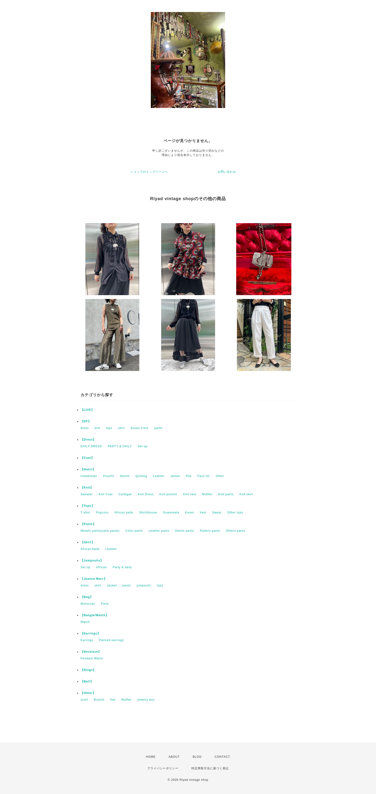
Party (105, 603)
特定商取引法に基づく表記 (210, 768)
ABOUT (174, 756)
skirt (121, 428)
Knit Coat (105, 494)
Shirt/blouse (148, 512)
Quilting (141, 476)
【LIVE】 (87, 410)
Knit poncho (168, 494)
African (101, 567)
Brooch (99, 699)
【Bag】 (87, 597)
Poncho (108, 476)
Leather (158, 476)
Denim (125, 476)
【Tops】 (87, 505)
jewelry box (146, 699)
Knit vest (189, 494)
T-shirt (85, 512)
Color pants (134, 530)
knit (97, 428)
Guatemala (171, 512)
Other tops (235, 512)
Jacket (175, 476)
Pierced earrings (111, 640)
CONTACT (222, 756)
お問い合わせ (226, 171)
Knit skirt (246, 494)
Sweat (216, 512)
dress (85, 428)
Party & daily (122, 567)
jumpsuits (144, 585)
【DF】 (86, 421)
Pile (189, 476)
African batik (123, 512)
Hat (113, 699)
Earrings (87, 640)
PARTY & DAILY (120, 446)
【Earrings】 (90, 633)
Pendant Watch (92, 658)
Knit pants (226, 494)
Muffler (207, 494)
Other (220, 476)
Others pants (235, 530)
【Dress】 (88, 439)
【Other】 (88, 693)
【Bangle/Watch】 (95, 615)
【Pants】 (88, 524)
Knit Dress (145, 494)
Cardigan (125, 494)
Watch (85, 622)
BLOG (197, 756)
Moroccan (88, 603)
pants (158, 428)
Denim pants (184, 530)
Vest (203, 512)
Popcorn (102, 512)
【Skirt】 (87, 542)
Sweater (87, 494)
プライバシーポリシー (162, 768)
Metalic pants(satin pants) (100, 530)
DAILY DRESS (91, 446)
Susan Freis (139, 428)
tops (109, 428)
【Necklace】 (91, 651)
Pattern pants (210, 530)
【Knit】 (87, 487)
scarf (84, 699)
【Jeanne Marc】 (94, 578)
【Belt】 (87, 681)
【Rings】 (88, 670)
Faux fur (203, 476)
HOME (151, 756)
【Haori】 (88, 469)
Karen (189, 512)
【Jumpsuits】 (92, 560)
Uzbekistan (89, 476)
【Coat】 (87, 458)
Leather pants (159, 530)
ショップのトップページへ (149, 171)
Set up (142, 446)
